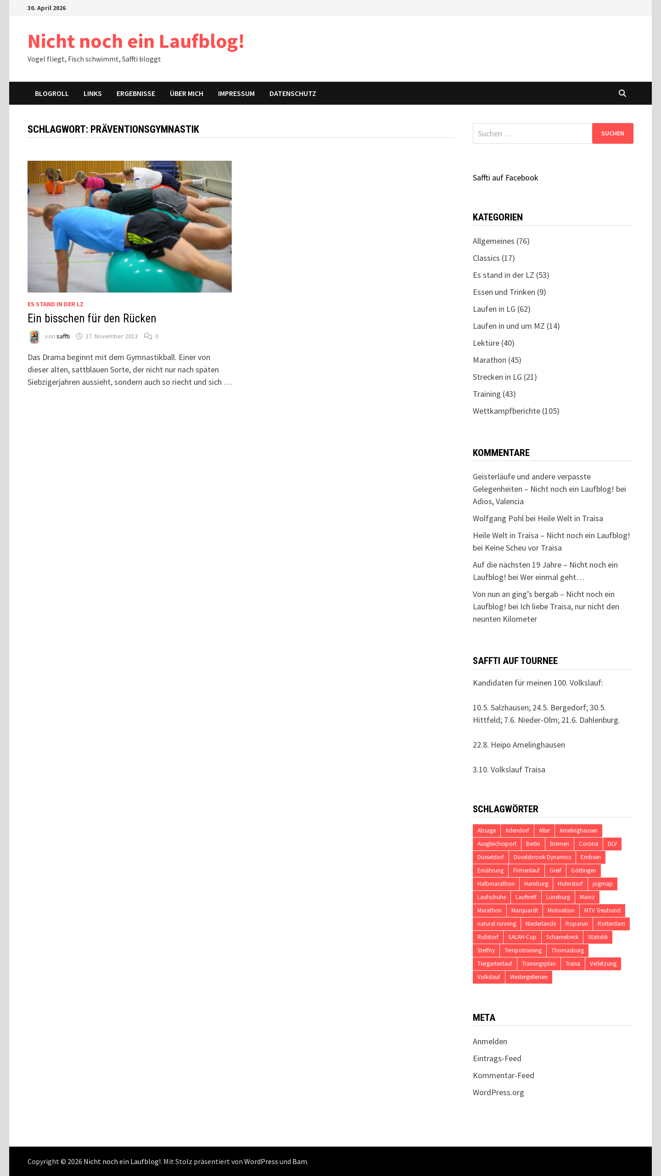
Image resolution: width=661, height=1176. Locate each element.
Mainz (587, 897)
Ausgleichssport (496, 844)
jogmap (603, 884)
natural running (496, 924)
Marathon (489, 359)
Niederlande (541, 924)
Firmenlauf (526, 870)
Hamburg (536, 884)
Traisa (573, 964)
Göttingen (583, 870)
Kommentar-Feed (503, 1075)
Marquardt (524, 910)
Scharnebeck (562, 937)
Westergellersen (529, 977)
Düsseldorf (490, 857)
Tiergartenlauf (494, 964)
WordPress (261, 1161)
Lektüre (486, 343)
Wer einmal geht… (552, 577)
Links (93, 93)
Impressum (236, 93)
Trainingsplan (539, 964)
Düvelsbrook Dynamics (542, 857)
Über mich (186, 93)
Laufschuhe (491, 897)
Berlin (533, 844)
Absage (486, 830)
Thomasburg (567, 950)
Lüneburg (558, 897)
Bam (299, 1161)
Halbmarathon (496, 884)
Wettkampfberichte (506, 410)
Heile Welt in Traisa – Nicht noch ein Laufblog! (551, 535)
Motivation (561, 910)
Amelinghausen (579, 830)
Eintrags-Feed (497, 1058)
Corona (588, 844)
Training (487, 393)
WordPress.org (498, 1092)
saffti (63, 336)
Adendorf (517, 830)
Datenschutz (292, 93)
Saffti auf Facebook (505, 177)
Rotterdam (611, 924)
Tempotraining (523, 950)
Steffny (486, 950)
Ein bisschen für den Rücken (92, 318)
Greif (555, 870)
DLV (612, 844)
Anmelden (490, 1041)
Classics (486, 258)
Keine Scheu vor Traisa (523, 547)
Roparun (577, 924)
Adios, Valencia (498, 501)
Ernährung (490, 870)
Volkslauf (488, 977)
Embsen (591, 857)
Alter (544, 830)
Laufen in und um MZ (509, 326)
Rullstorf (488, 937)
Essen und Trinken (504, 292)
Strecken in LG (497, 376)
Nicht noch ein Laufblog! (136, 40)
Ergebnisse (136, 93)
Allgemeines (494, 241)
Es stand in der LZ (56, 304)
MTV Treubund (602, 910)
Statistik (598, 937)
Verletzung (603, 964)
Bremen (559, 844)
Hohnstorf (570, 884)
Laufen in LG (494, 309)
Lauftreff (526, 897)
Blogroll (52, 93)
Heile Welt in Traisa (570, 518)
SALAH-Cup (522, 937)
